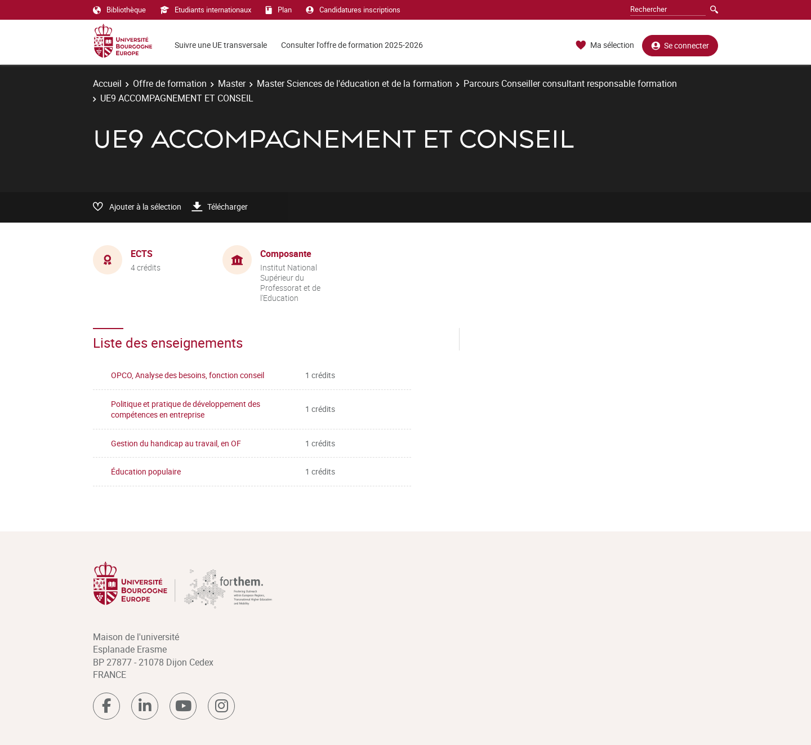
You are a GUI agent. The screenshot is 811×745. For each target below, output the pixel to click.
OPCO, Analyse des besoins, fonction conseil (187, 375)
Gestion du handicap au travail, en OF (176, 443)
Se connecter (680, 45)
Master (232, 83)
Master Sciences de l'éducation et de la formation (354, 83)
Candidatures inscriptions (353, 10)
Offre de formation (170, 83)
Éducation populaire (146, 471)
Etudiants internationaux (205, 10)
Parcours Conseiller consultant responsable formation (570, 83)
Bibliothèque (119, 10)
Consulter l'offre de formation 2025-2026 (352, 44)
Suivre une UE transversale (221, 44)
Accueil (107, 83)
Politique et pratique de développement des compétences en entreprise (185, 409)
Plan (278, 10)
